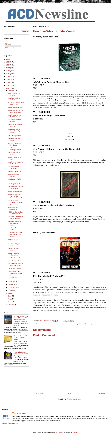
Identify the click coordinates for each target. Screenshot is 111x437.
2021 (8, 59)
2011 (8, 88)
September (12, 287)
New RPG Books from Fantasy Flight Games (15, 223)
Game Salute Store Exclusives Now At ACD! (15, 273)
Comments (9, 48)
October (11, 284)
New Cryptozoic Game (15, 258)
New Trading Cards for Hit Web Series (15, 163)
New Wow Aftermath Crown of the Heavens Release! (15, 196)
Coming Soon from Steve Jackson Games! (21, 353)
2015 (8, 76)
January (11, 305)
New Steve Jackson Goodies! (14, 94)
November (12, 281)
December (12, 91)
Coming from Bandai (14, 268)
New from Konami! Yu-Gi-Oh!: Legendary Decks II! (20, 337)
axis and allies (43, 324)
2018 (8, 68)
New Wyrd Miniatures (15, 107)
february (55, 324)
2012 (8, 85)
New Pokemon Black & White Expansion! (15, 111)
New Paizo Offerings (14, 171)
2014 (8, 79)
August (10, 290)
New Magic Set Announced (13, 208)
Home (70, 394)
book (50, 324)
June (10, 296)
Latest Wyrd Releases (15, 278)
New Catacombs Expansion (13, 167)
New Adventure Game (15, 191)
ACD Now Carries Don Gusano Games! (15, 213)
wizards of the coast (84, 324)
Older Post (101, 394)
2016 (8, 74)
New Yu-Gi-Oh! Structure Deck (13, 240)
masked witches (64, 324)
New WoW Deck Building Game (13, 254)
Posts (8, 44)
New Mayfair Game (14, 184)
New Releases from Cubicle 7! (14, 139)
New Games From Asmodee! (14, 175)
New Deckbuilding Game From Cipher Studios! (15, 130)
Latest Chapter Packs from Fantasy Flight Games (15, 234)
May (9, 299)
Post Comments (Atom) (74, 399)
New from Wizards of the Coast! (15, 125)
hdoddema (59, 432)
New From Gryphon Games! (14, 120)
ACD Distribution (20, 413)
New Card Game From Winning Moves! (15, 217)
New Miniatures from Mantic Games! (14, 116)
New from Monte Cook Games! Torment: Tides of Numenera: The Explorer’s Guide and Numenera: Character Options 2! (21, 320)
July (9, 293)
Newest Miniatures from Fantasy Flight (16, 187)
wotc (93, 324)
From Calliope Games (15, 261)
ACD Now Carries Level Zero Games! (16, 103)
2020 (8, 62)
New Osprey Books (14, 135)
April (10, 302)
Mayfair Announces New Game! (14, 144)
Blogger (75, 432)
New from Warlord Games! (14, 99)
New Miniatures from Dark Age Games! (14, 149)
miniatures (73, 324)
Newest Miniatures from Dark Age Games (16, 264)
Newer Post (39, 394)
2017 (8, 71)
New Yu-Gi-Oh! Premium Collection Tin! (15, 202)
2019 (8, 65)
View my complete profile (10, 423)
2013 (8, 82)
